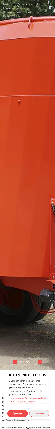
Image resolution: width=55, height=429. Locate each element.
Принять (18, 413)
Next (40, 362)
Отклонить (39, 413)
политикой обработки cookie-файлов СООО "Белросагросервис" (27, 400)
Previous (15, 362)
